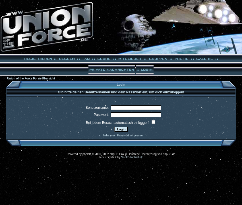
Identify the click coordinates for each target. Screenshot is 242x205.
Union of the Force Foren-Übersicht (31, 78)
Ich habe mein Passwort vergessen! (120, 135)
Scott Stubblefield (132, 157)
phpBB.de (169, 154)
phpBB (86, 154)
